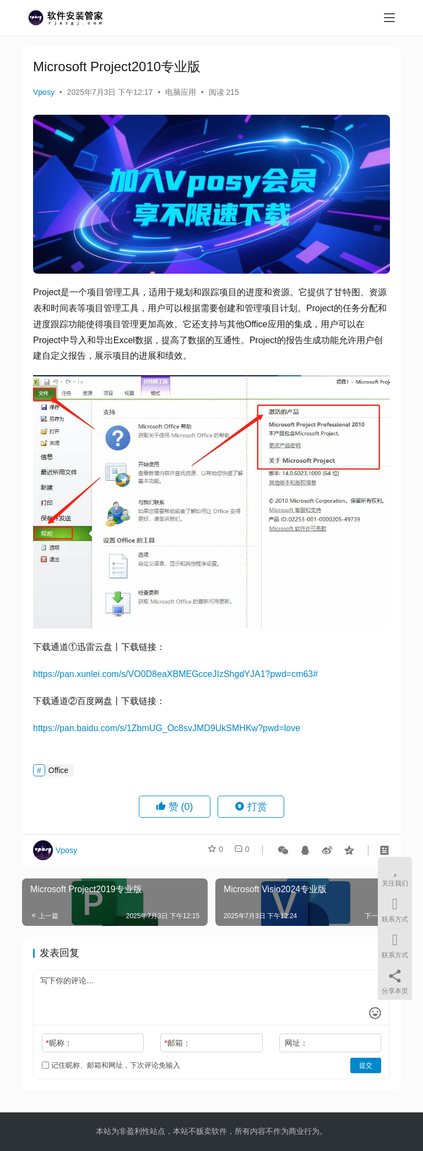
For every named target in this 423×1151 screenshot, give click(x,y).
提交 (365, 1065)
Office (58, 770)
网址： (296, 1042)
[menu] (389, 18)
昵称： (59, 1042)
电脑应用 (180, 92)
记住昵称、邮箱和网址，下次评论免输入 (111, 1065)
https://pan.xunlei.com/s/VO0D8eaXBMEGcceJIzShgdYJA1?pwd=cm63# (175, 674)
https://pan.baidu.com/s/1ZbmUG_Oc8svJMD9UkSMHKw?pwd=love (166, 728)
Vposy (44, 92)
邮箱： (178, 1042)
